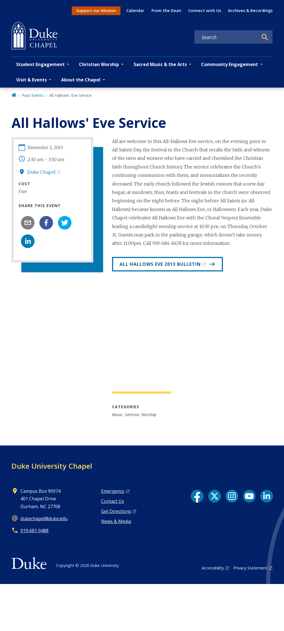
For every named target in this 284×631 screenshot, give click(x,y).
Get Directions (116, 511)
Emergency (112, 491)
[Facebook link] (197, 496)
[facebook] (46, 223)
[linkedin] (28, 241)
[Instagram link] (231, 496)
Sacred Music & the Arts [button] (160, 64)
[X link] (214, 496)
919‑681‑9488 (34, 530)
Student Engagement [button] (40, 64)
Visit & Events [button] (31, 80)
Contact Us (112, 501)
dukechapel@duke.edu (43, 518)
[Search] (265, 37)
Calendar (135, 10)
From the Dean (166, 10)
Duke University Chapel (51, 466)
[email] (28, 223)
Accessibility (213, 568)
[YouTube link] (249, 496)
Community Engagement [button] (229, 64)
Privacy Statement (250, 568)
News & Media (116, 521)
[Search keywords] (226, 37)
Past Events (33, 95)
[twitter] (65, 223)
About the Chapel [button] (81, 80)
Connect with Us (204, 10)
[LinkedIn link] (266, 496)
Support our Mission (96, 10)
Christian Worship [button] (99, 64)
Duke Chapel (41, 172)
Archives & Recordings (250, 10)
